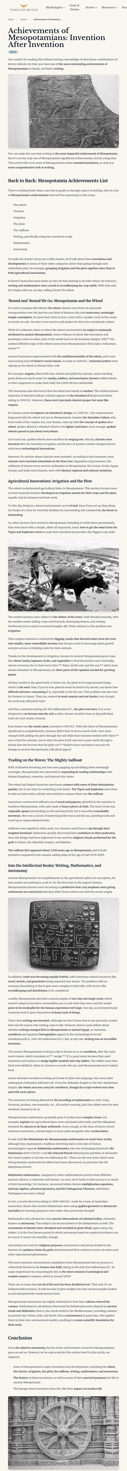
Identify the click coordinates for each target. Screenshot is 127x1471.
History (13, 52)
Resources (110, 7)
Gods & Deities (75, 7)
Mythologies (55, 7)
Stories (92, 7)
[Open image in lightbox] (63, 111)
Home (11, 19)
